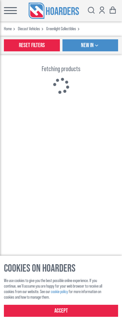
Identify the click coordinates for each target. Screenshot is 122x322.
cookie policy (59, 291)
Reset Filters (32, 45)
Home (8, 28)
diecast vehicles (29, 28)
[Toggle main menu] (8, 10)
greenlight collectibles (61, 28)
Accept (61, 310)
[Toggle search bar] (91, 11)
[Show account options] (102, 11)
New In (90, 45)
